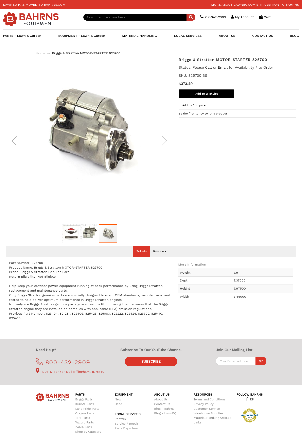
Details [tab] (141, 257)
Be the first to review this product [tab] (203, 113)
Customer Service (207, 415)
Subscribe (151, 367)
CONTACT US (262, 36)
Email (223, 67)
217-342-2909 (213, 17)
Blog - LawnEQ (165, 419)
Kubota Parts (84, 410)
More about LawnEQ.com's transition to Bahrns (255, 4)
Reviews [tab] (159, 257)
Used (118, 410)
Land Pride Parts (87, 415)
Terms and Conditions (209, 405)
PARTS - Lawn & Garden (22, 36)
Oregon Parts (84, 419)
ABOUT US (227, 36)
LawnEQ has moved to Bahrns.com (34, 4)
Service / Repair (126, 430)
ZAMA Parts (83, 433)
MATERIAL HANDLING (139, 36)
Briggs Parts (84, 405)
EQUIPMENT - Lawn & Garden (81, 36)
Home (40, 53)
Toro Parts (82, 424)
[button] (14, 144)
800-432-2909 (63, 368)
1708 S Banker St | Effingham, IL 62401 (71, 378)
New (118, 405)
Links (197, 428)
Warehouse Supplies (209, 419)
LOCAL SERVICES (188, 36)
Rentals (120, 425)
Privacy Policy (204, 410)
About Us (161, 405)
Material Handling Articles (212, 424)
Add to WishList (206, 93)
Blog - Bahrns (164, 415)
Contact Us (162, 410)
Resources (203, 400)
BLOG (294, 36)
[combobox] (139, 17)
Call (208, 67)
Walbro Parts (84, 428)
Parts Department (128, 434)
